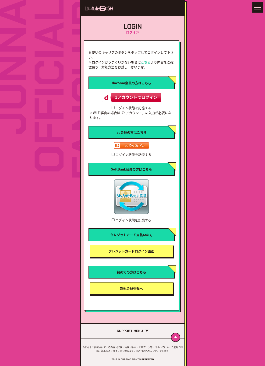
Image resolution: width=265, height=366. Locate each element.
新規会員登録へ (131, 288)
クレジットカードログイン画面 (131, 251)
